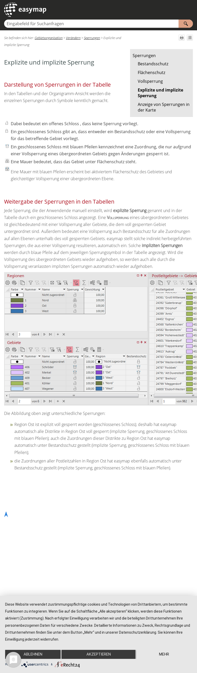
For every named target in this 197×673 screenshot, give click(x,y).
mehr (164, 654)
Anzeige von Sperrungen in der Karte (164, 107)
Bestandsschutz (153, 64)
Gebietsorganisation (49, 37)
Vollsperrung (150, 81)
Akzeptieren (98, 654)
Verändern (73, 37)
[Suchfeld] (98, 24)
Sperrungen (144, 55)
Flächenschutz (151, 72)
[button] (186, 24)
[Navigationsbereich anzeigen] (190, 10)
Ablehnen (33, 654)
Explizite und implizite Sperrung (160, 92)
